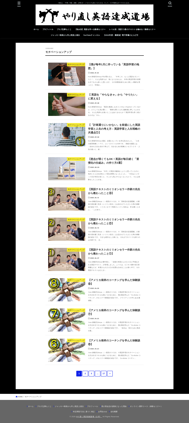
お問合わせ (102, 412)
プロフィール (47, 29)
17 (104, 373)
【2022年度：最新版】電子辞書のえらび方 (120, 35)
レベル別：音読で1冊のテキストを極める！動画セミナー (132, 29)
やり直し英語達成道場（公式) (89, 417)
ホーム (36, 29)
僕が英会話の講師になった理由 (114, 406)
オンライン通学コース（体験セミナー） (146, 406)
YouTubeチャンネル (91, 35)
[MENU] (19, 4)
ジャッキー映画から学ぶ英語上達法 (65, 35)
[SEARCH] (170, 4)
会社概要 (114, 412)
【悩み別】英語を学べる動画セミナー (90, 29)
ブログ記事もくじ (64, 29)
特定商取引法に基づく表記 (84, 412)
